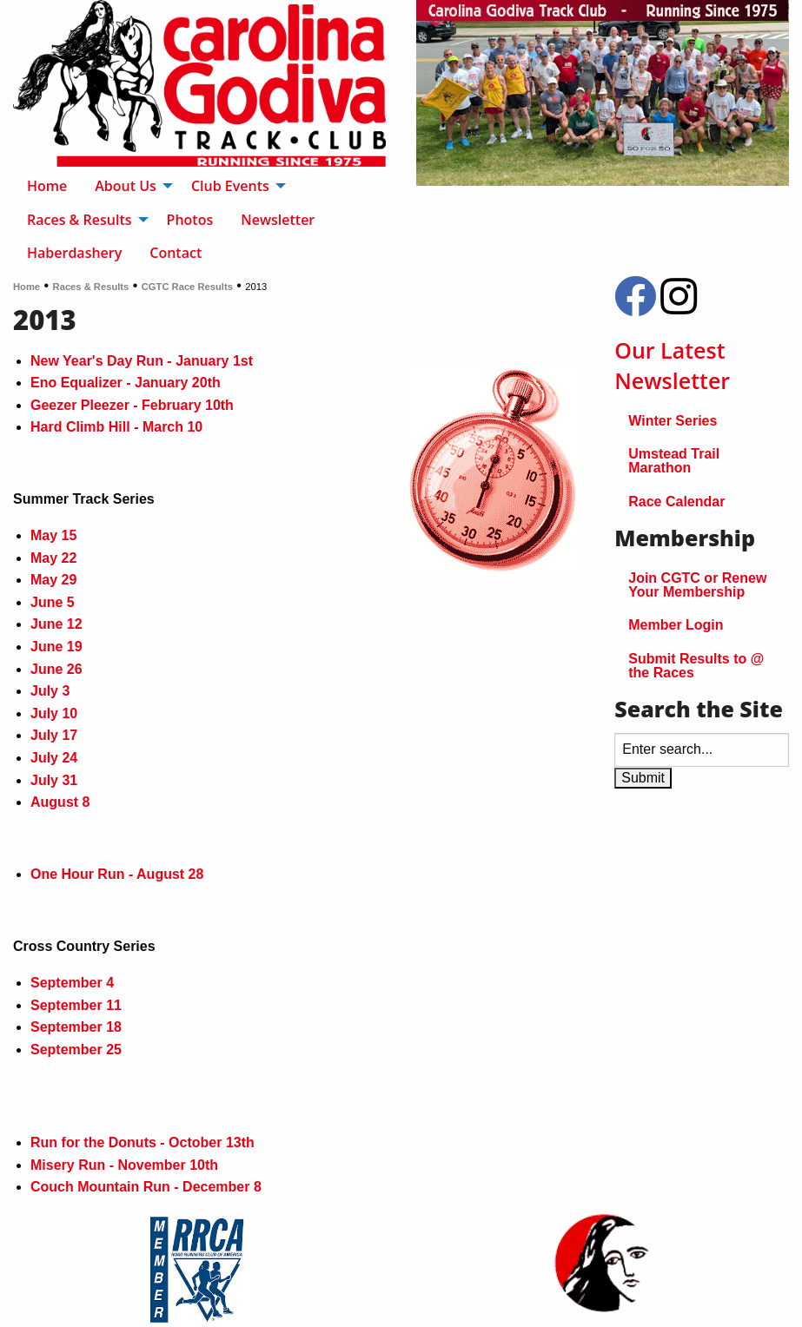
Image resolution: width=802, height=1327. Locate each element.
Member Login (675, 624)
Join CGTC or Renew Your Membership (697, 585)
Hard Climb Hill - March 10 (116, 426)
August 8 (59, 802)
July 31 (53, 780)
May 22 (53, 558)
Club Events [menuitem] (230, 185)
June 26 (56, 669)
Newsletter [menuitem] (278, 219)
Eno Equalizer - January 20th (125, 382)
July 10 (53, 713)
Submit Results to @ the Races (696, 665)
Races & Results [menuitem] (79, 219)
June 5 (52, 602)
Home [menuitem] (47, 185)
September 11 (76, 1005)
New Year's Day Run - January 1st (141, 360)
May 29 (53, 579)
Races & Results (91, 286)
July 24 (53, 757)
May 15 (53, 535)
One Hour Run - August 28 (116, 874)
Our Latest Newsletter (672, 365)
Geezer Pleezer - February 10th (132, 405)
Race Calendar (676, 501)
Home (26, 286)
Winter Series (672, 420)
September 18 (76, 1027)
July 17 (53, 735)
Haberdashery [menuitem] (74, 252)
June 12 (56, 624)
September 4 (72, 982)
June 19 (56, 646)
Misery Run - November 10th (124, 1165)
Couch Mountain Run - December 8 (146, 1186)
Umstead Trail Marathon (673, 460)
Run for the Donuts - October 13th (142, 1142)
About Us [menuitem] (125, 185)
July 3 (50, 690)
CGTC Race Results (187, 286)
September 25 (76, 1049)
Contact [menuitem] (175, 252)
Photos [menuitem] (190, 219)
